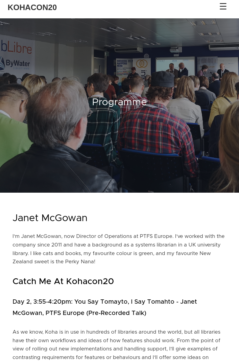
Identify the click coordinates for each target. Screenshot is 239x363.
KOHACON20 (32, 7)
